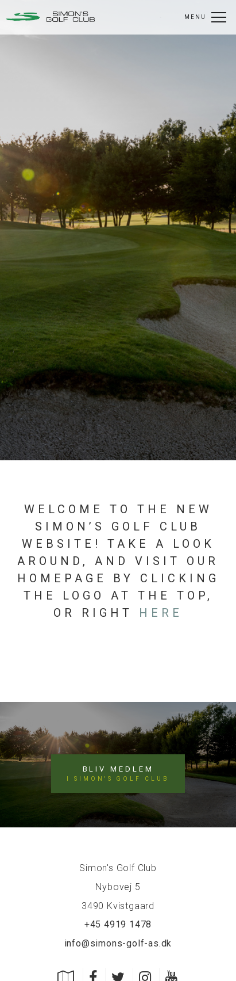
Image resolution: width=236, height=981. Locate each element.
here (161, 613)
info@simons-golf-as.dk (118, 943)
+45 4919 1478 (118, 924)
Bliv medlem (118, 774)
